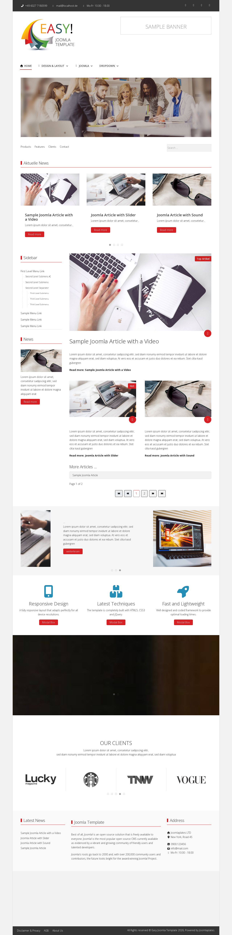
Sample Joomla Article (85, 475)
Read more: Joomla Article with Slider (93, 455)
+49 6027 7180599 (36, 5)
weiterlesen (138, 551)
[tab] (114, 129)
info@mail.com (179, 848)
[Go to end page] (162, 493)
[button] (48, 563)
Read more (116, 116)
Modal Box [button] (48, 622)
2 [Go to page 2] (144, 493)
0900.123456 (178, 844)
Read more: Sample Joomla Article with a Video (100, 370)
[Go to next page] (153, 493)
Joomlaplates (206, 930)
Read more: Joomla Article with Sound (169, 455)
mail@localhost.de (67, 5)
